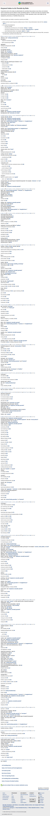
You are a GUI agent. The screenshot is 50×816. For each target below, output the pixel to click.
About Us (4, 794)
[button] (4, 3)
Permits (13, 799)
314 (6, 451)
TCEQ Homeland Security (8, 806)
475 (10, 286)
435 (15, 72)
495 (5, 139)
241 (11, 652)
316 (12, 447)
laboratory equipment (18, 55)
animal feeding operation (11, 121)
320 (10, 425)
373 (9, 57)
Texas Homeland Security (22, 807)
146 (13, 655)
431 (8, 342)
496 (7, 375)
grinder (36, 29)
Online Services (6, 796)
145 (21, 514)
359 (5, 510)
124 (11, 230)
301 (10, 268)
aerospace (9, 51)
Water (13, 797)
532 (12, 203)
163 (8, 66)
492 (6, 274)
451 (12, 91)
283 (6, 326)
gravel (11, 601)
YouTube (41, 802)
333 (13, 487)
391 (6, 561)
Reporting (14, 802)
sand (8, 601)
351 (10, 381)
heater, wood (9, 757)
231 (10, 529)
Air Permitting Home (6, 765)
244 (10, 88)
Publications (23, 799)
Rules (22, 796)
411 (5, 135)
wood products (18, 346)
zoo (21, 61)
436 (10, 81)
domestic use (12, 359)
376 (14, 129)
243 (10, 654)
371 (10, 183)
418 (6, 593)
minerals (34, 180)
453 (6, 141)
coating (30, 27)
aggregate (9, 489)
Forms (22, 797)
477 (6, 59)
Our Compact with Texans (38, 804)
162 (7, 63)
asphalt (16, 177)
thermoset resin (11, 271)
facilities (12, 125)
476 (14, 286)
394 (12, 557)
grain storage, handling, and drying (15, 263)
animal (14, 661)
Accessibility (22, 804)
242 (8, 279)
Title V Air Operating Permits (8, 775)
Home (4, 793)
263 (15, 246)
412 (8, 282)
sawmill (8, 414)
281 (8, 265)
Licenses (13, 800)
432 (11, 195)
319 (9, 491)
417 (17, 240)
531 (11, 251)
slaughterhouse (28, 121)
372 (9, 49)
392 (11, 712)
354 (10, 508)
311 (7, 185)
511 (16, 221)
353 (11, 521)
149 (14, 338)
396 (11, 116)
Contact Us (31, 794)
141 (6, 47)
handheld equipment (21, 419)
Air (12, 794)
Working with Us (32, 796)
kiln (9, 123)
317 (6, 288)
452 (8, 137)
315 (10, 451)
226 (10, 157)
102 (11, 168)
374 (9, 408)
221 (11, 242)
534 (17, 404)
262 (11, 246)
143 (5, 338)
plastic (23, 31)
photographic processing (10, 273)
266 (24, 733)
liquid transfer (10, 281)
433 (6, 161)
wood (28, 31)
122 (7, 230)
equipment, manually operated (13, 111)
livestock (21, 121)
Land (13, 796)
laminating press (29, 29)
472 (19, 249)
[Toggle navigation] (47, 3)
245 (16, 53)
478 (6, 126)
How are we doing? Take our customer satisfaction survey (14, 785)
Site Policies (15, 804)
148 (14, 45)
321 (8, 300)
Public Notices (23, 802)
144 (9, 476)
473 (22, 249)
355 (10, 516)
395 (7, 96)
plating (10, 153)
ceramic (36, 546)
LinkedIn (41, 800)
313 (7, 430)
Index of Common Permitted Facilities (10, 781)
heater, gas (11, 307)
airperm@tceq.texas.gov (43, 789)
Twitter (41, 796)
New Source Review (6, 773)
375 (8, 70)
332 (12, 247)
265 (7, 228)
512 (10, 171)
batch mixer (12, 122)
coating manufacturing (13, 37)
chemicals (15, 489)
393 (8, 559)
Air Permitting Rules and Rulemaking (10, 778)
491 (9, 377)
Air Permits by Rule (6, 770)
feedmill (7, 468)
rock (39, 180)
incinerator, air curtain (14, 112)
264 (19, 246)
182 (9, 166)
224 (15, 40)
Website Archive (28, 804)
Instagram (42, 799)
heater (11, 149)
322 (12, 290)
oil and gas (10, 306)
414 (13, 540)
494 (17, 379)
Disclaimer (9, 804)
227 (7, 110)
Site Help (5, 804)
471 (14, 315)
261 (8, 246)
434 (6, 159)
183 (5, 102)
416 (10, 253)
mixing (25, 27)
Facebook (42, 797)
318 (9, 193)
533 (8, 236)
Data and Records (24, 794)
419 (15, 550)
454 (8, 134)
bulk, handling (16, 605)
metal (40, 546)
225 (17, 642)
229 (10, 210)
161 (11, 64)
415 (10, 207)
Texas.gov (12, 807)
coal (7, 406)
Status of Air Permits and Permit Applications (12, 768)
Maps (22, 800)
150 (6, 74)
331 (14, 226)
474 (12, 370)
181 (10, 108)
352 (14, 504)
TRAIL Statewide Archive (34, 807)
